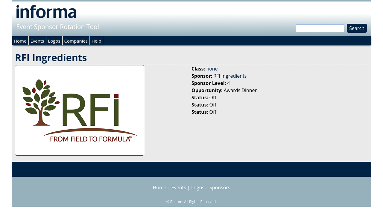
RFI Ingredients (230, 76)
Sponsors (219, 187)
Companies (76, 41)
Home (20, 41)
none (212, 68)
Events (37, 41)
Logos (54, 41)
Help (96, 41)
